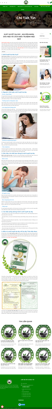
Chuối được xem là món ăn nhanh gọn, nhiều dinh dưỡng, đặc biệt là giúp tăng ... (8, 368)
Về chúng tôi (12, 6)
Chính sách (25, 386)
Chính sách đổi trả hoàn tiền (26, 390)
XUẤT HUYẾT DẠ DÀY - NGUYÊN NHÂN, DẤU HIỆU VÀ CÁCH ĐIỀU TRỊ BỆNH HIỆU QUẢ (26, 23)
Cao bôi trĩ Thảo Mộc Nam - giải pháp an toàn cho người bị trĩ (42, 364)
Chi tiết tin (26, 18)
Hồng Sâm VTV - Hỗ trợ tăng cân (25, 6)
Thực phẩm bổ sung (45, 38)
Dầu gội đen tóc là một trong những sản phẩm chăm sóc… (45, 87)
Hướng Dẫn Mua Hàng (26, 396)
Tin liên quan (25, 321)
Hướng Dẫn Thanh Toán (26, 394)
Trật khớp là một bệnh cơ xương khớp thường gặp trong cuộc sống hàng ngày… (26, 368)
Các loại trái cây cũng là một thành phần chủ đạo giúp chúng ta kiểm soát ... (8, 344)
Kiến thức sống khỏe (45, 6)
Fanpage (21, 400)
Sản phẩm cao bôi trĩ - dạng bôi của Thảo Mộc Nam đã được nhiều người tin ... (43, 368)
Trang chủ (5, 6)
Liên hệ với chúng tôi (27, 379)
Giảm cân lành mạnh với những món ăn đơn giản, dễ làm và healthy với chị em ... (43, 344)
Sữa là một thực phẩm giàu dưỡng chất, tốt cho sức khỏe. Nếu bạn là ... (25, 344)
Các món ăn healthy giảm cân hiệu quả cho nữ (42, 341)
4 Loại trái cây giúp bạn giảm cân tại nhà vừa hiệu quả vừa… (8, 341)
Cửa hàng (36, 6)
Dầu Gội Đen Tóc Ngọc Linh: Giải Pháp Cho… (45, 83)
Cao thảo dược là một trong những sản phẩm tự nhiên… (45, 110)
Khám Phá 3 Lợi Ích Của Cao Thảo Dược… (45, 107)
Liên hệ (22, 9)
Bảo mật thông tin (25, 391)
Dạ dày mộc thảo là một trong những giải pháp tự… (45, 64)
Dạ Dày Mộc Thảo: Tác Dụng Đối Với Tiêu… (45, 60)
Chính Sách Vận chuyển (26, 393)
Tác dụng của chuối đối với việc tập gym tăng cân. (8, 364)
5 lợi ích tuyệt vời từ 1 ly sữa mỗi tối (25, 341)
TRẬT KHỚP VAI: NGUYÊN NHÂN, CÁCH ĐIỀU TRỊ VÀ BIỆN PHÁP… (25, 364)
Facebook (20, 402)
